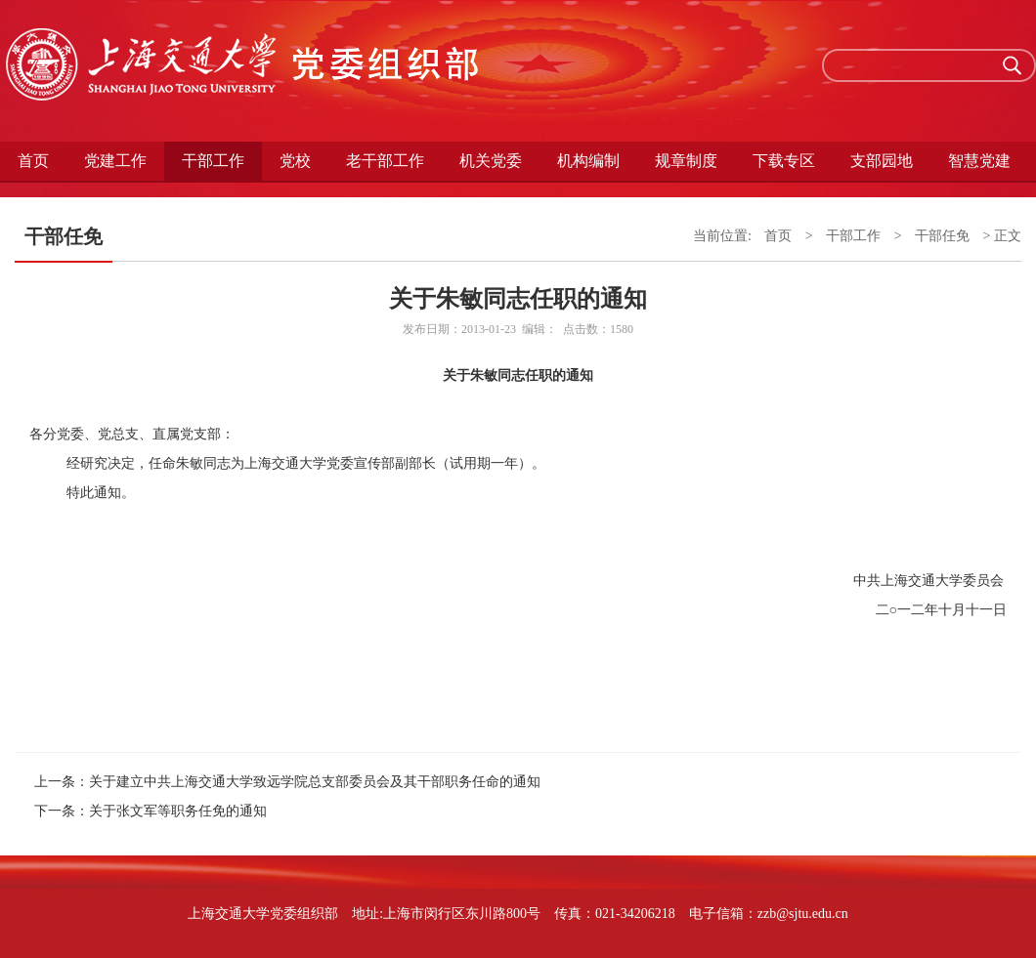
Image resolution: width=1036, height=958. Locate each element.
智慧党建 (979, 160)
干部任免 (942, 236)
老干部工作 (385, 160)
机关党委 (490, 160)
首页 (33, 160)
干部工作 (213, 160)
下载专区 (784, 160)
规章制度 (686, 160)
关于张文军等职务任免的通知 (178, 811)
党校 (295, 160)
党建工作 (115, 160)
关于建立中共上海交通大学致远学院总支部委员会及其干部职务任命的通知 (314, 781)
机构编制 (588, 160)
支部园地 (881, 160)
